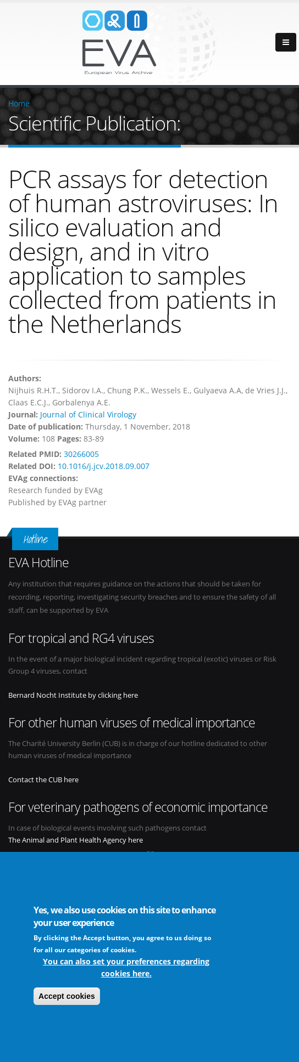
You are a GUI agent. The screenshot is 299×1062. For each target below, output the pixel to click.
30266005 (81, 454)
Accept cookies (66, 997)
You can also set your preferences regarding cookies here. (126, 968)
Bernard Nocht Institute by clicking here (73, 695)
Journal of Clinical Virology (88, 414)
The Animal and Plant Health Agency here (75, 840)
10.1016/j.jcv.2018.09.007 (104, 466)
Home (19, 103)
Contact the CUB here (43, 779)
